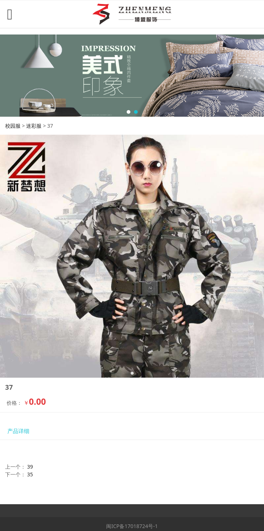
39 (30, 466)
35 (30, 474)
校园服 (13, 125)
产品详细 (18, 431)
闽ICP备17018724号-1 (132, 526)
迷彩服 (33, 125)
